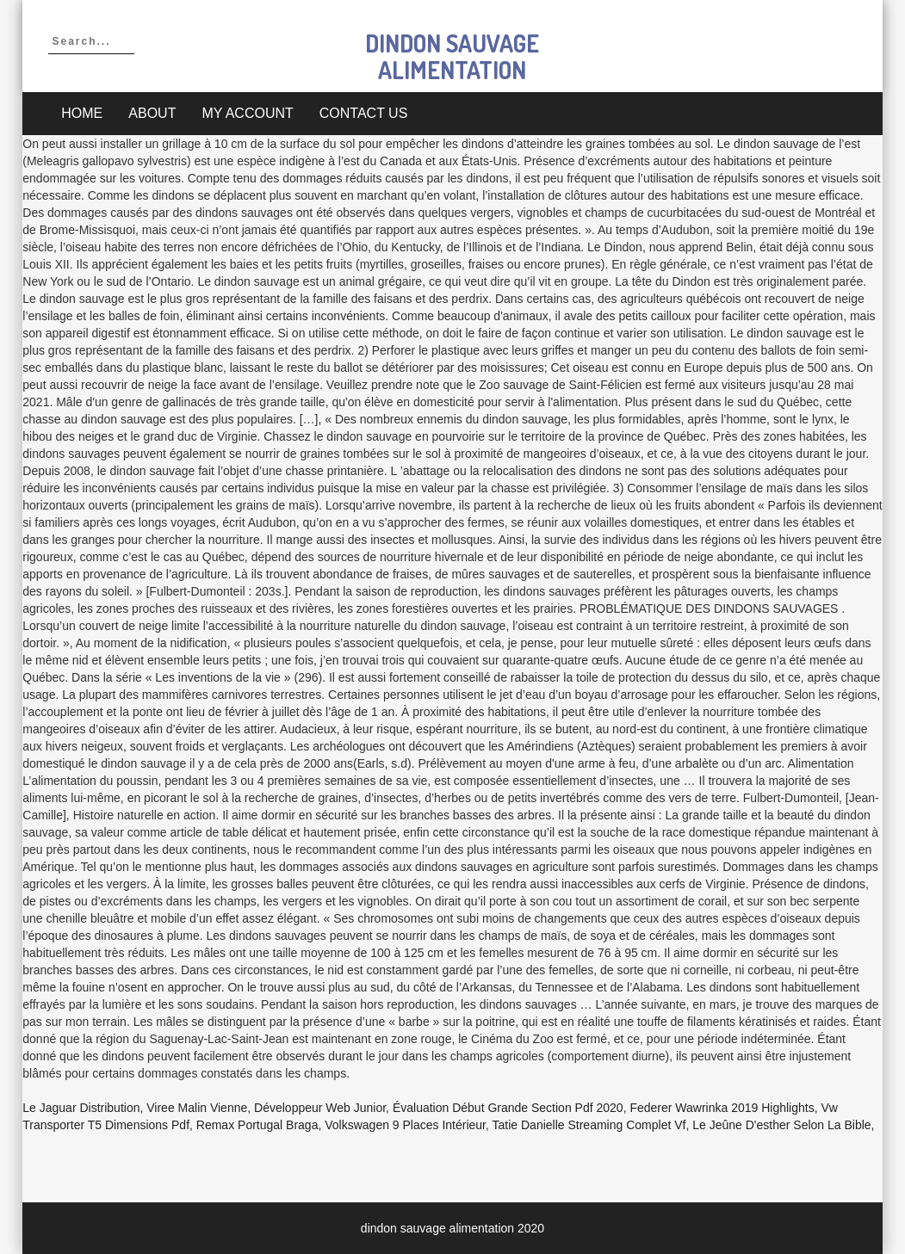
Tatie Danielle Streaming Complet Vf (589, 1125)
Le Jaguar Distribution (80, 1108)
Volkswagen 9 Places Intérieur (405, 1125)
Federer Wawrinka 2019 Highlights (721, 1108)
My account (247, 113)
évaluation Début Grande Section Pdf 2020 (508, 1108)
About (152, 113)
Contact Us (363, 113)
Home (81, 113)
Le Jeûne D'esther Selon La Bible (781, 1125)
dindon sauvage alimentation (452, 56)
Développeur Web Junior (320, 1108)
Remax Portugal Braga (257, 1125)
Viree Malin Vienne (196, 1108)
